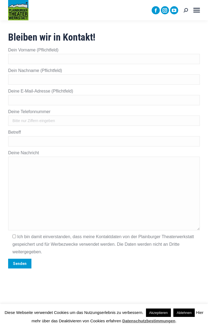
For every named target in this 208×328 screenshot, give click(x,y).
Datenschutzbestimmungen (149, 321)
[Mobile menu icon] (196, 10)
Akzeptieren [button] (158, 313)
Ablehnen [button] (184, 313)
